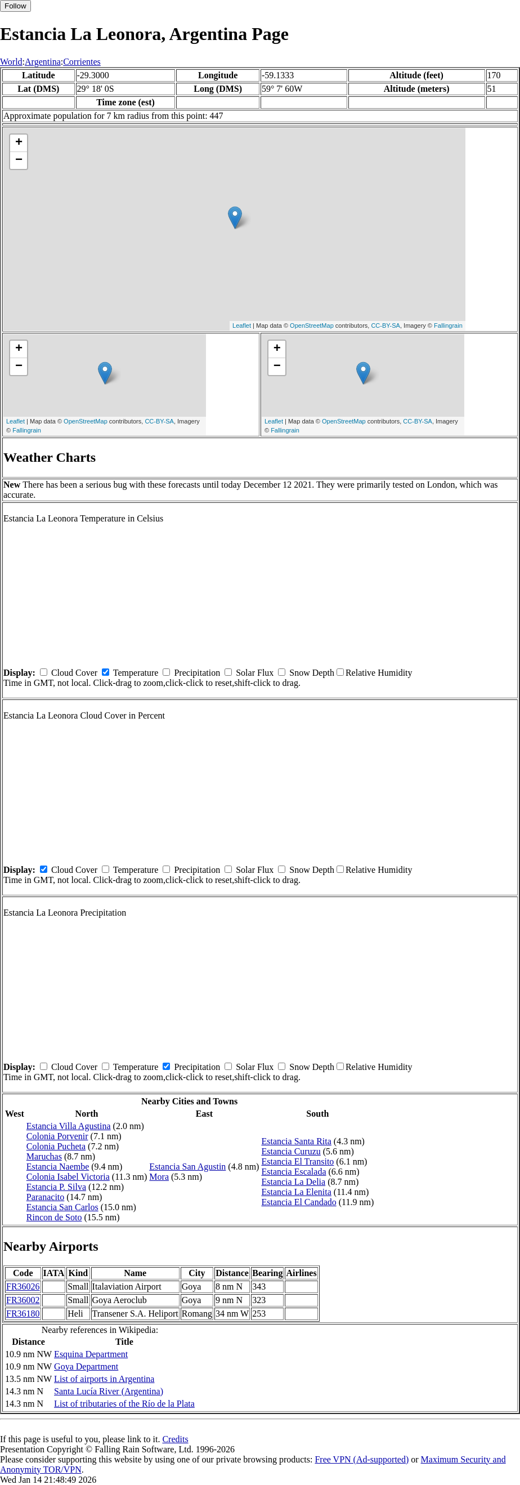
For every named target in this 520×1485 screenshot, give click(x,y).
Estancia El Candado (298, 1202)
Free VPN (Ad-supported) (362, 1459)
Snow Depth (311, 672)
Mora (159, 1176)
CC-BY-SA (385, 325)
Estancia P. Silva (56, 1187)
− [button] (19, 160)
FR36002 (23, 1300)
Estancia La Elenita (296, 1192)
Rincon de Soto (54, 1217)
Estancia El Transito (297, 1161)
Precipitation (197, 672)
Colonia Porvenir (57, 1136)
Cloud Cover (74, 672)
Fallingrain (448, 325)
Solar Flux (255, 672)
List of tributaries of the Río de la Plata (124, 1403)
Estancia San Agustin (187, 1166)
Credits (175, 1439)
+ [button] (19, 143)
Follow (15, 6)
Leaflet (241, 325)
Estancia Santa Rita (296, 1141)
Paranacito (45, 1197)
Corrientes (82, 61)
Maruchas (44, 1156)
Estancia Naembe (57, 1166)
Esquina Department (91, 1354)
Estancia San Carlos (62, 1207)
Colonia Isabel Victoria (68, 1176)
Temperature (136, 672)
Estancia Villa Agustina (68, 1126)
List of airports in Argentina (104, 1379)
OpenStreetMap (312, 325)
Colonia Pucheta (56, 1146)
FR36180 (23, 1313)
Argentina (43, 61)
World (11, 61)
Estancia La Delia (293, 1182)
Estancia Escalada (293, 1171)
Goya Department (86, 1366)
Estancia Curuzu (290, 1151)
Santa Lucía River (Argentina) (108, 1391)
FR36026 (23, 1286)
